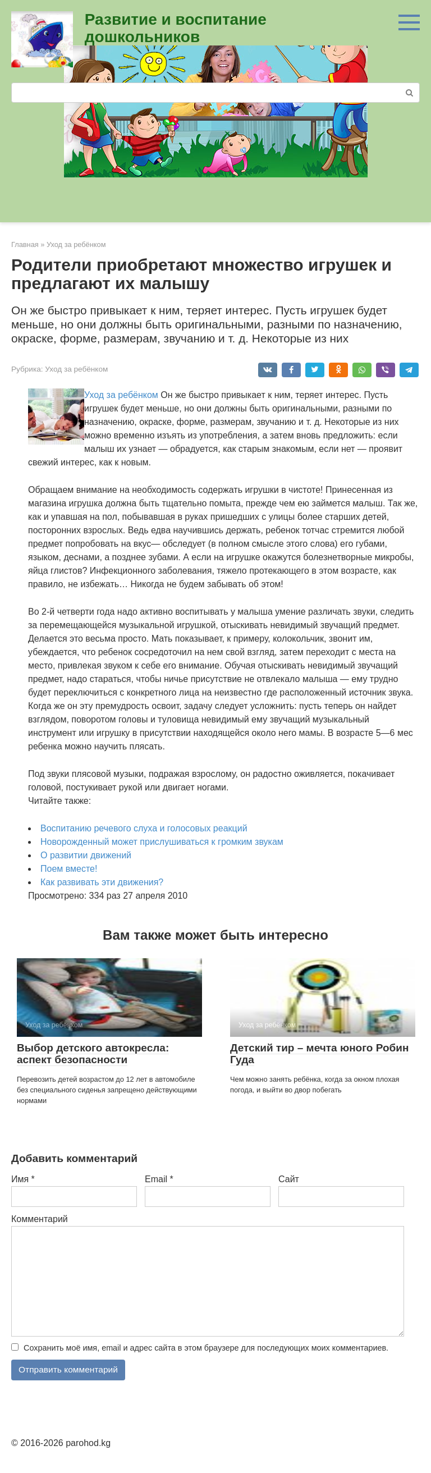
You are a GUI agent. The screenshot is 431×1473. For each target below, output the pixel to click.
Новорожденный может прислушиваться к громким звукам (161, 842)
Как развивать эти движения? (101, 882)
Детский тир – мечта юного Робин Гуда (319, 1053)
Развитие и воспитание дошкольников (176, 28)
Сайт (288, 1179)
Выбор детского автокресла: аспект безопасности (93, 1053)
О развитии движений (85, 855)
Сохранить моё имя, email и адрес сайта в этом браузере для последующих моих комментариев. (206, 1347)
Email (159, 1179)
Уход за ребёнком (76, 369)
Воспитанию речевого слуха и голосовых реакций (143, 828)
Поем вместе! (68, 868)
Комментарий (39, 1219)
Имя (23, 1179)
